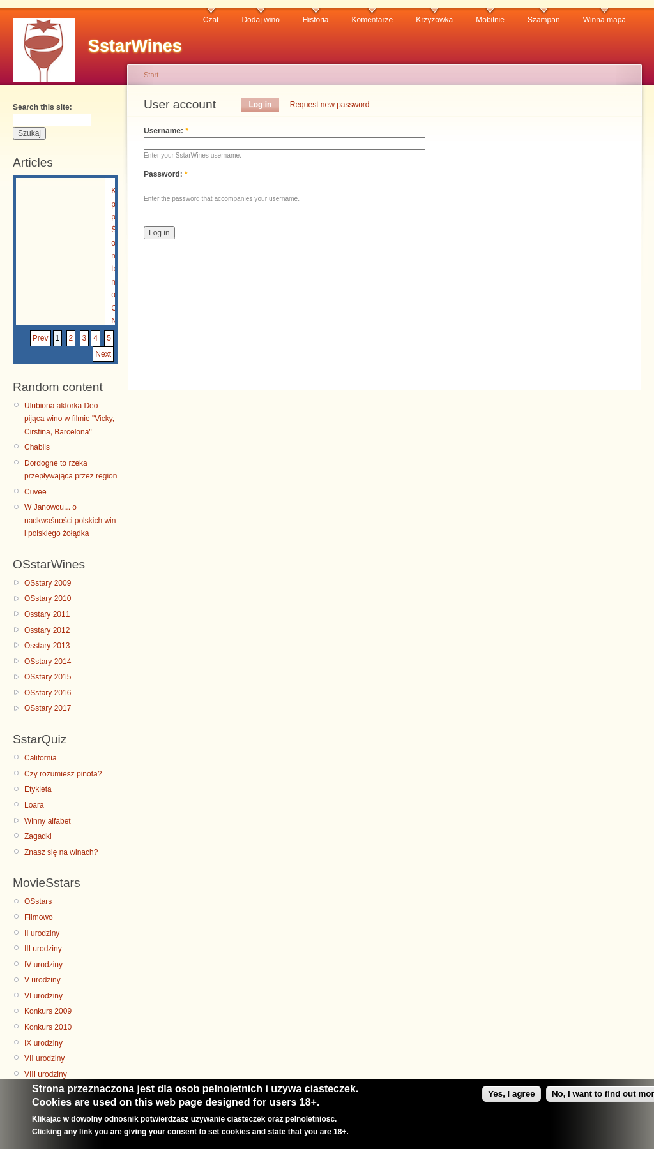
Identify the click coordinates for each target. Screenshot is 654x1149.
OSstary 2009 (47, 583)
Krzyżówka (434, 19)
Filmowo (38, 917)
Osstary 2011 (47, 614)
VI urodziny (43, 995)
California (40, 757)
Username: (166, 130)
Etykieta (38, 789)
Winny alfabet (47, 821)
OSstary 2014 (47, 661)
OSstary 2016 (47, 692)
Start (151, 74)
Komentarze (372, 19)
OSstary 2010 (47, 598)
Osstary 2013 (47, 645)
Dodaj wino (260, 19)
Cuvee (35, 491)
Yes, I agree (511, 1097)
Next (103, 354)
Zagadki (38, 836)
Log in (259, 104)
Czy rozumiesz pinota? (63, 773)
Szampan (544, 19)
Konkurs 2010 (48, 1027)
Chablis (37, 447)
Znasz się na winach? (61, 852)
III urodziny (43, 948)
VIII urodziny (45, 1074)
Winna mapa (604, 19)
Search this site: (42, 107)
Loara (34, 805)
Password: (166, 174)
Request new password (330, 104)
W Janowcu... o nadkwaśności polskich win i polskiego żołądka (70, 520)
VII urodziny (44, 1058)
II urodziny (41, 933)
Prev (41, 338)
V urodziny (42, 979)
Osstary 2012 (47, 630)
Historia (316, 19)
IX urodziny (43, 1043)
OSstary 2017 (47, 708)
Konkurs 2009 (48, 1011)
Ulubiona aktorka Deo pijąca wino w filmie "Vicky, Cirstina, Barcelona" (69, 418)
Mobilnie (490, 19)
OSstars (38, 901)
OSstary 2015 (47, 676)
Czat (211, 19)
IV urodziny (43, 964)
